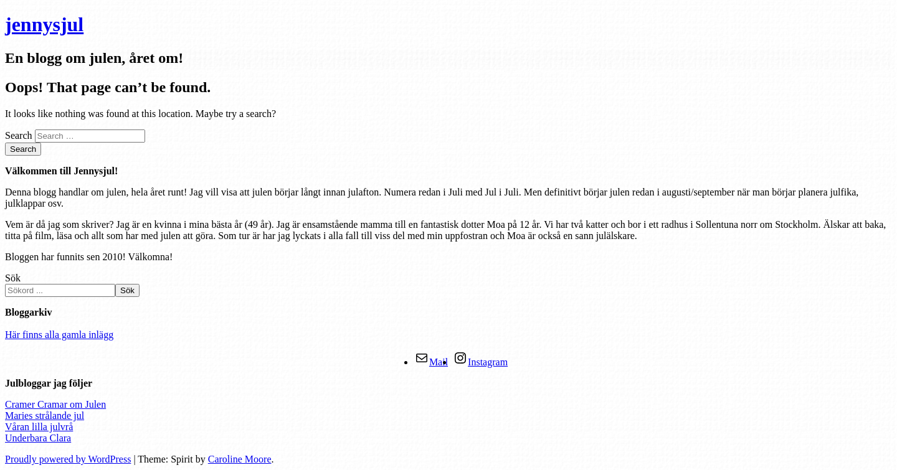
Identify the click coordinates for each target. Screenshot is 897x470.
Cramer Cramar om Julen (55, 404)
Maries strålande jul (44, 415)
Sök (13, 278)
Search (18, 135)
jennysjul (44, 24)
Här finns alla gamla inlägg (59, 334)
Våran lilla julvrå (39, 426)
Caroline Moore (240, 459)
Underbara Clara (38, 438)
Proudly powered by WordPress (68, 459)
